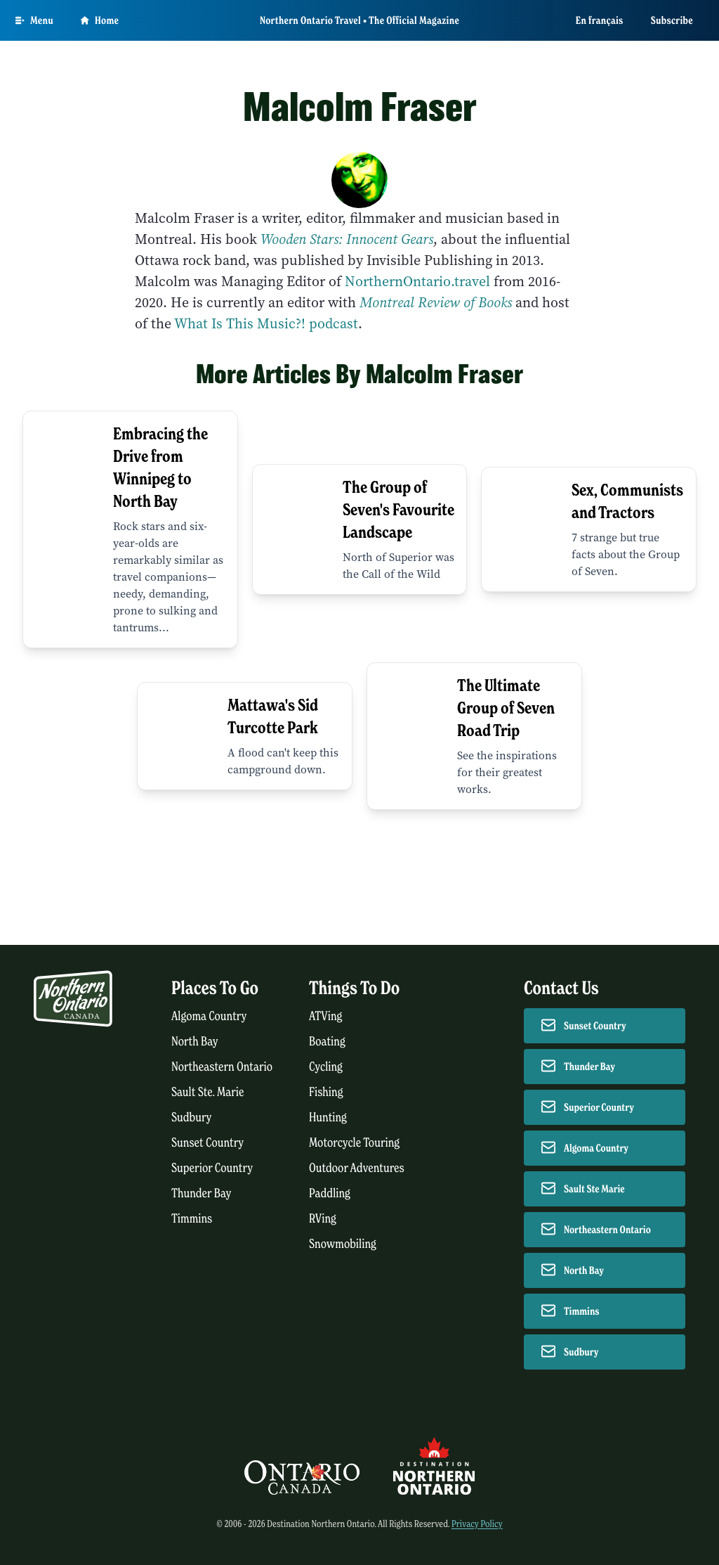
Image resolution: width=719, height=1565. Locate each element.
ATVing (325, 1016)
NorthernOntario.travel (417, 281)
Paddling (329, 1193)
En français (600, 20)
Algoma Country (208, 1016)
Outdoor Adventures (356, 1168)
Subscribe (672, 20)
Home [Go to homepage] (100, 20)
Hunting (328, 1117)
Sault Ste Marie (594, 1189)
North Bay (194, 1041)
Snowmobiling (342, 1244)
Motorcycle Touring (354, 1142)
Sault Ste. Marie (207, 1092)
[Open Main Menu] (34, 20)
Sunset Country (207, 1142)
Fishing (326, 1092)
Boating (327, 1041)
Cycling (326, 1067)
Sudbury (191, 1117)
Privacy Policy (477, 1524)
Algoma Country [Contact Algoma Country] (596, 1148)
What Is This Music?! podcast (264, 323)
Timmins (191, 1218)
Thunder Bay (201, 1193)
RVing (322, 1218)
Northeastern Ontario (221, 1067)
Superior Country (212, 1168)
